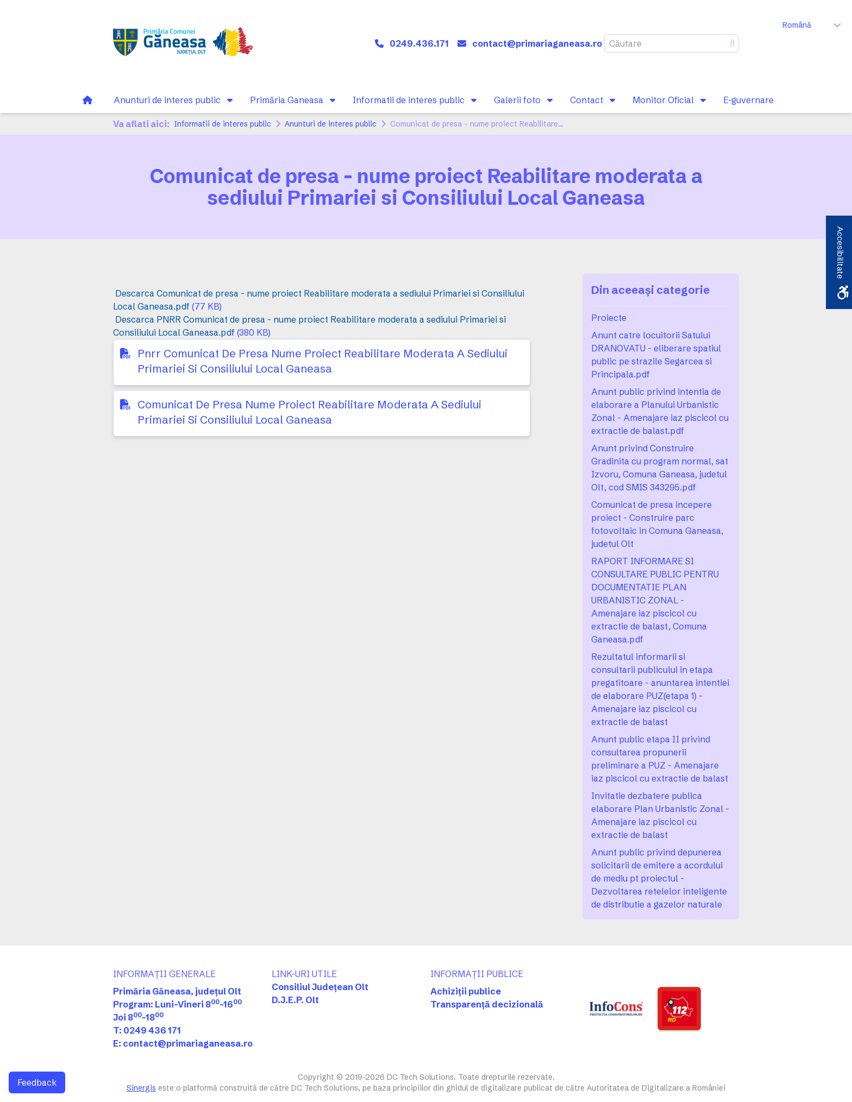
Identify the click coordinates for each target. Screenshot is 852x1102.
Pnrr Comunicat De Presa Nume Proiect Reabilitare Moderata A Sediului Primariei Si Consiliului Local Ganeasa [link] (322, 361)
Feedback (37, 1082)
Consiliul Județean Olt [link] (320, 986)
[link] (183, 43)
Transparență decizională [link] (486, 1004)
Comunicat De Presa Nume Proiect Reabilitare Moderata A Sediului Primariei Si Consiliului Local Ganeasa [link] (309, 412)
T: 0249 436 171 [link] (147, 1030)
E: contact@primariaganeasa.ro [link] (183, 1043)
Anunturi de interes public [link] (331, 124)
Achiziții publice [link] (465, 991)
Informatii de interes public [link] (222, 124)
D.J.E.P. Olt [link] (295, 999)
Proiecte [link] (609, 317)
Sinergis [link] (141, 1088)
